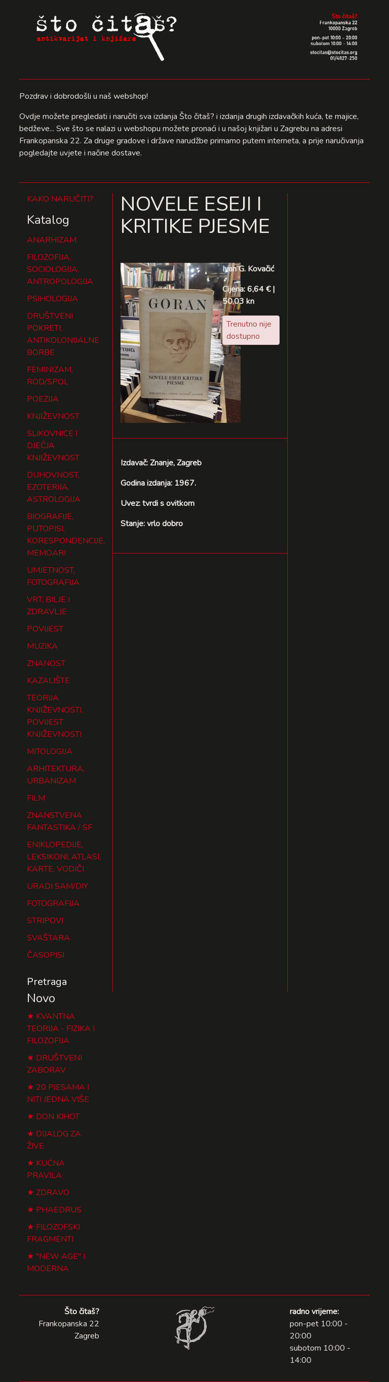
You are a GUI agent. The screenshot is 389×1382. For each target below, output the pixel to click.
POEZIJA (43, 399)
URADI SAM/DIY (57, 886)
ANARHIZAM (51, 240)
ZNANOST (46, 663)
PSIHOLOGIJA (52, 298)
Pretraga (47, 982)
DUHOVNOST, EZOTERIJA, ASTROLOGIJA (54, 487)
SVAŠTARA (48, 937)
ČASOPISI (45, 955)
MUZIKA (42, 646)
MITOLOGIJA (49, 751)
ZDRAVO (52, 1192)
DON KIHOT (58, 1116)
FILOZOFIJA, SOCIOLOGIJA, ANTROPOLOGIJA (60, 269)
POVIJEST (45, 629)
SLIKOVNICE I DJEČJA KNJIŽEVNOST (53, 445)
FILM (36, 798)
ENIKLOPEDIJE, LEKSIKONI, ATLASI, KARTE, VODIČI (64, 857)
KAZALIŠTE (48, 680)
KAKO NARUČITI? (60, 199)
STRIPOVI (45, 920)
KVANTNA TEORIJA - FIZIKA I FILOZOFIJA (61, 1028)
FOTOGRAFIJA (53, 903)
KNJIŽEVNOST (53, 416)
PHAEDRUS (59, 1209)
